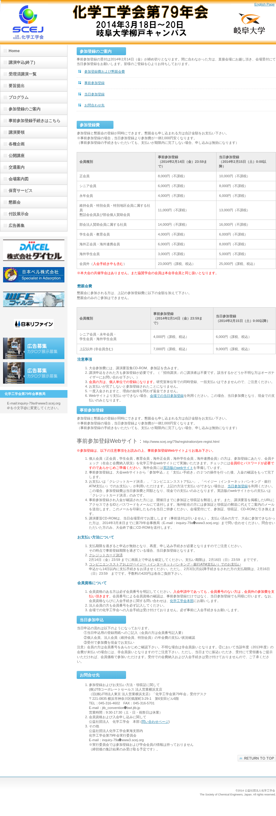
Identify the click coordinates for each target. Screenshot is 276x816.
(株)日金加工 (33, 299)
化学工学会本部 (182, 601)
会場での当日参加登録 (167, 395)
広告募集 (33, 348)
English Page (264, 4)
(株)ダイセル (33, 250)
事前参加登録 (94, 83)
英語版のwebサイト (178, 467)
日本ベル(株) (33, 274)
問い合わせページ (155, 721)
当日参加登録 (94, 94)
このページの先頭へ (257, 758)
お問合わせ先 (94, 105)
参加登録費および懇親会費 (104, 71)
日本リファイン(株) (33, 324)
